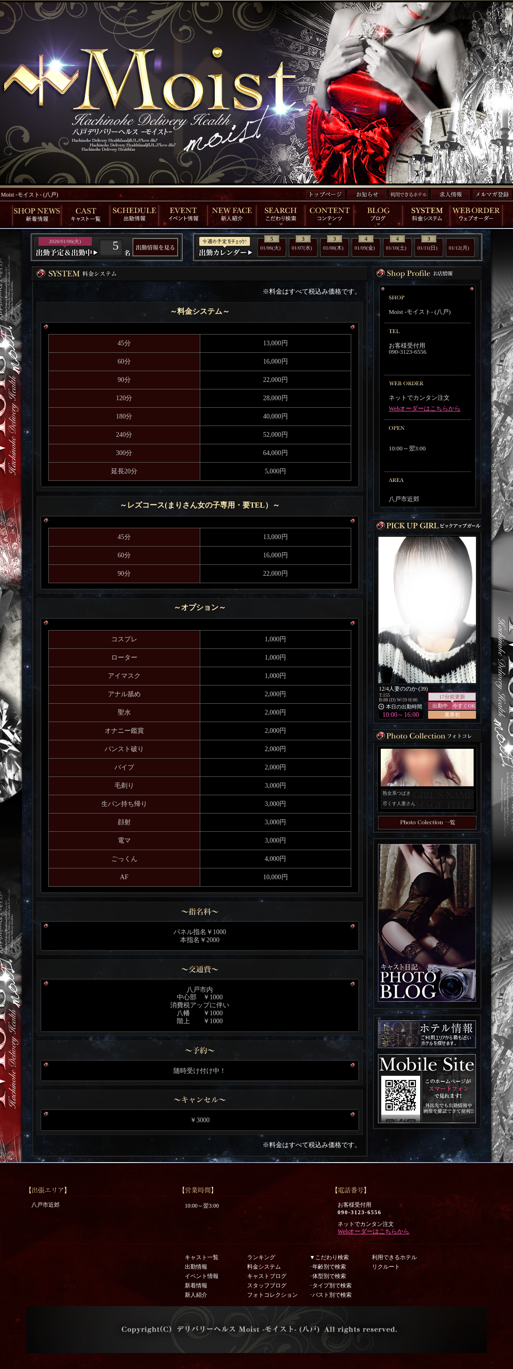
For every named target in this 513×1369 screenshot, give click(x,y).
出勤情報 (196, 1266)
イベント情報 (202, 1276)
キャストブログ (267, 1276)
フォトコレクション (272, 1295)
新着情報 (196, 1285)
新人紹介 (196, 1295)
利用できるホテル (394, 1257)
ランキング (261, 1257)
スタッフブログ (267, 1285)
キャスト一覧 (202, 1257)
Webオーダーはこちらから (425, 408)
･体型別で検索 (327, 1276)
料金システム (264, 1266)
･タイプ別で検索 (330, 1285)
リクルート (386, 1266)
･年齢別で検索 (327, 1266)
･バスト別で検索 (330, 1295)
